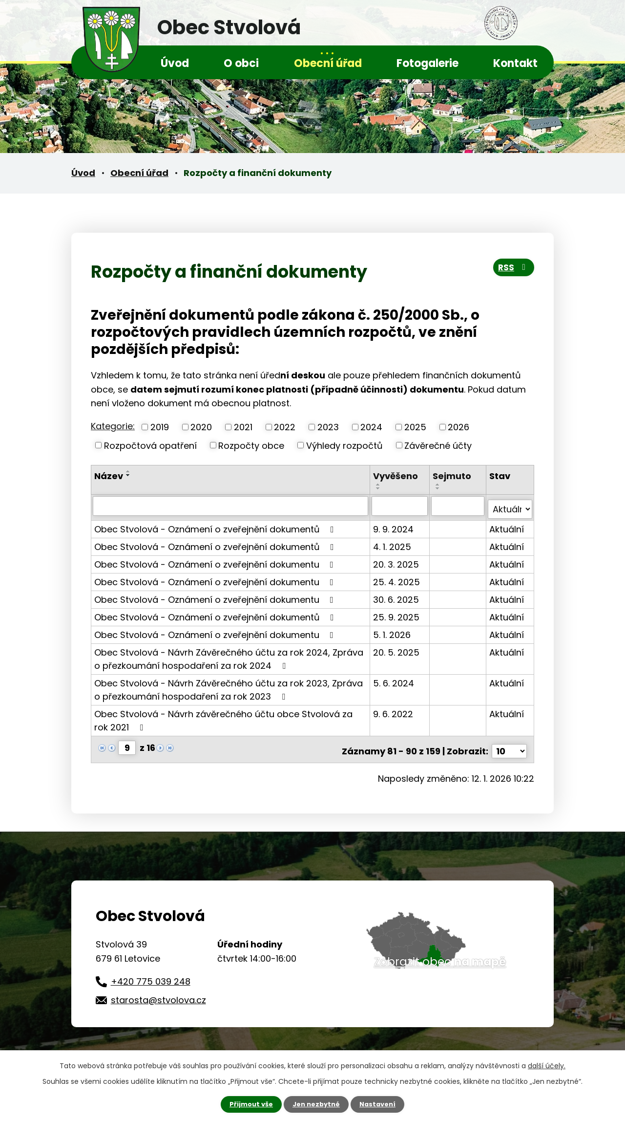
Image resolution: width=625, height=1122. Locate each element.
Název (108, 476)
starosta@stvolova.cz (158, 993)
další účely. (546, 1065)
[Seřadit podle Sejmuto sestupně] (439, 488)
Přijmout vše (248, 1104)
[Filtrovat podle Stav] (510, 505)
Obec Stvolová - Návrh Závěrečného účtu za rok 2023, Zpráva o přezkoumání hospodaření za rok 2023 (228, 686)
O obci (241, 63)
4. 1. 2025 (393, 543)
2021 (243, 427)
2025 (415, 427)
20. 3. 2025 (397, 560)
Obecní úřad (328, 63)
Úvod (175, 63)
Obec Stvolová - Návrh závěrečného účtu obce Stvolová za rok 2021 (223, 716)
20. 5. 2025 (397, 648)
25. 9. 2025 (397, 613)
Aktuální (507, 525)
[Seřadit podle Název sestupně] (128, 475)
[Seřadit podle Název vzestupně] (128, 471)
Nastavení (380, 1104)
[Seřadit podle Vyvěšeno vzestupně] (379, 484)
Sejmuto (453, 476)
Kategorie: (113, 426)
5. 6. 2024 (394, 679)
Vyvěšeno (396, 476)
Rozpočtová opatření (150, 445)
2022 (284, 427)
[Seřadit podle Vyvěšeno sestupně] (379, 488)
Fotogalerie (427, 63)
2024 (371, 427)
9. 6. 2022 (394, 710)
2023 (328, 427)
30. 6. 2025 (397, 596)
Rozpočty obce (251, 445)
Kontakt (515, 63)
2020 (201, 427)
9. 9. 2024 (394, 525)
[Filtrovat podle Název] (231, 505)
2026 (458, 427)
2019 (159, 427)
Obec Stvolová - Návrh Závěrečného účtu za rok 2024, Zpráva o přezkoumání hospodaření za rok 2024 (228, 655)
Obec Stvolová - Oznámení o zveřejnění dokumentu (215, 560)
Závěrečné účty (438, 445)
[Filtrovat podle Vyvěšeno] (400, 505)
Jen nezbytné (316, 1104)
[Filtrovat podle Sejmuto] (458, 505)
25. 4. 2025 (397, 578)
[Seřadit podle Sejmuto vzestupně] (439, 484)
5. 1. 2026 (393, 631)
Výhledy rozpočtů (344, 445)
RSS (511, 270)
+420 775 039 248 (150, 974)
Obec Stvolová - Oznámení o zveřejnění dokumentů (216, 525)
